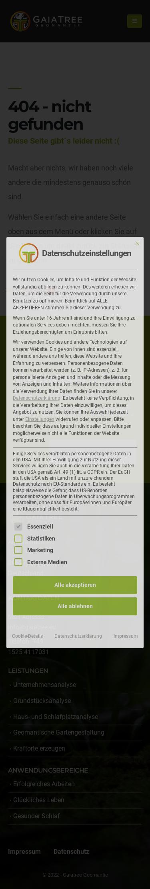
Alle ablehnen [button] (75, 603)
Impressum (126, 633)
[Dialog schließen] (137, 240)
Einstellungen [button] (39, 416)
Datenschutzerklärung (36, 395)
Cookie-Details (27, 633)
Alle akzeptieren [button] (75, 582)
